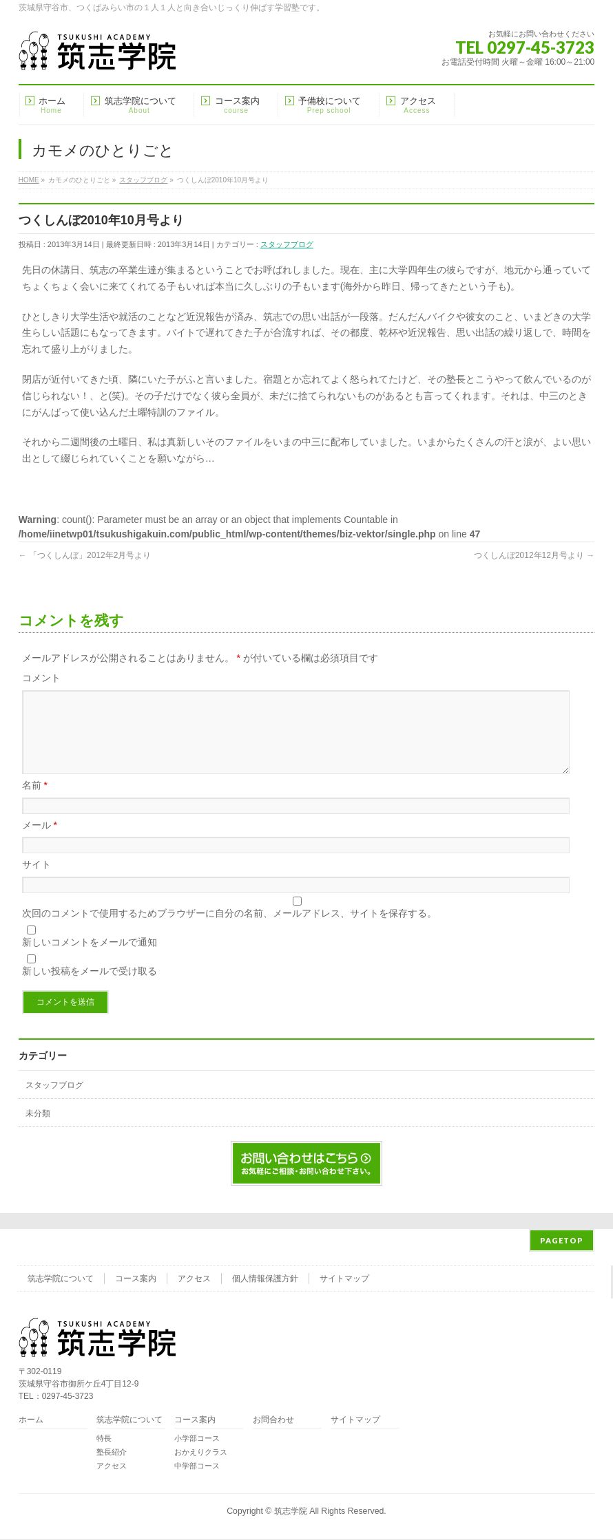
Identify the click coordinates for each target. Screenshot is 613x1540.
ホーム (31, 1420)
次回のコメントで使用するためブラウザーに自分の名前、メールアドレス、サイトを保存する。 (229, 929)
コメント (41, 677)
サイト (36, 880)
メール (39, 841)
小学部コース (197, 1439)
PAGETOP (561, 1241)
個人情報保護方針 (265, 1279)
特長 (104, 1439)
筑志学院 (290, 1512)
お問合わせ (273, 1420)
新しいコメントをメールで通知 (89, 958)
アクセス (194, 1279)
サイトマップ (344, 1279)
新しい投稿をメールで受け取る (89, 987)
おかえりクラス (200, 1452)
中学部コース (197, 1466)
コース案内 (135, 1279)
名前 (35, 801)
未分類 (37, 1130)
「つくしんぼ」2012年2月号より (85, 555)
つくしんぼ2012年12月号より (534, 555)
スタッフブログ (286, 244)
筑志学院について (61, 1279)
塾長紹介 (111, 1452)
